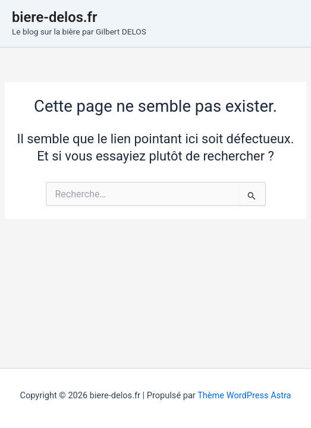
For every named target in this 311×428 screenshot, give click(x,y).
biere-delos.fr (55, 17)
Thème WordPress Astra (244, 395)
